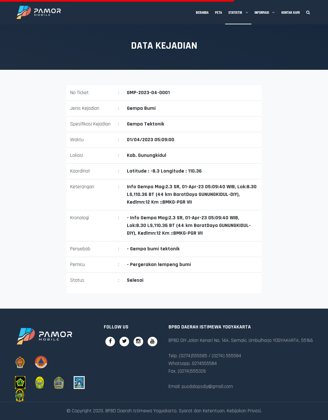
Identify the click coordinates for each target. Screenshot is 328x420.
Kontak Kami (290, 12)
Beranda (202, 12)
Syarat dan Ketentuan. (202, 411)
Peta (218, 12)
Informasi (265, 12)
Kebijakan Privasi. (244, 411)
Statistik (238, 12)
